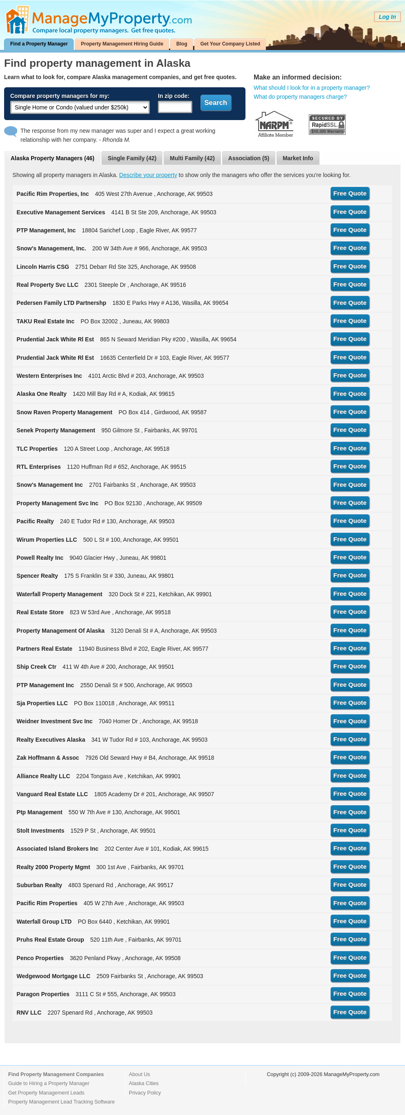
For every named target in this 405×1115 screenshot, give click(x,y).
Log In (387, 17)
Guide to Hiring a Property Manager (49, 1083)
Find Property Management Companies (56, 1074)
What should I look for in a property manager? (312, 87)
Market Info (298, 158)
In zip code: (173, 96)
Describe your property (148, 175)
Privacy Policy (145, 1093)
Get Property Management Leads (46, 1093)
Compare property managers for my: (60, 96)
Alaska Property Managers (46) (52, 158)
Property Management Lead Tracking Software (61, 1102)
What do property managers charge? (300, 96)
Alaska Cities (144, 1083)
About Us (139, 1074)
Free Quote (350, 193)
